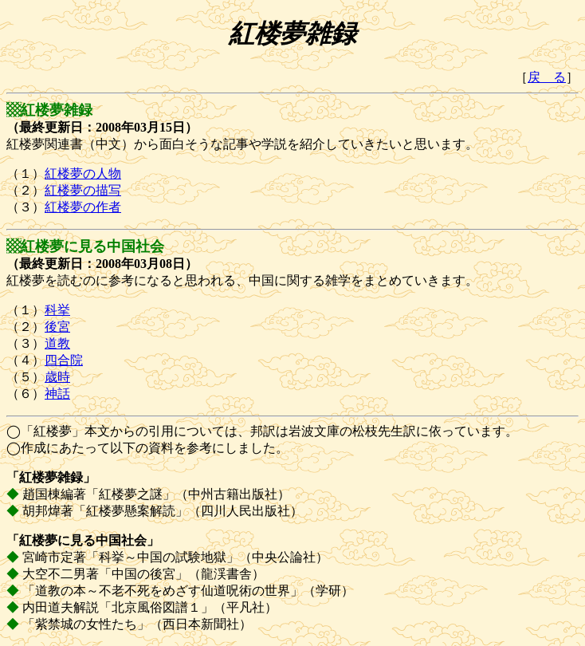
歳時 (57, 377)
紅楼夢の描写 (83, 190)
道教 (57, 343)
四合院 (64, 360)
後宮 (57, 326)
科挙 (57, 310)
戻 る (547, 77)
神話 (57, 393)
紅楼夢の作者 (83, 207)
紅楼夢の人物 (83, 173)
